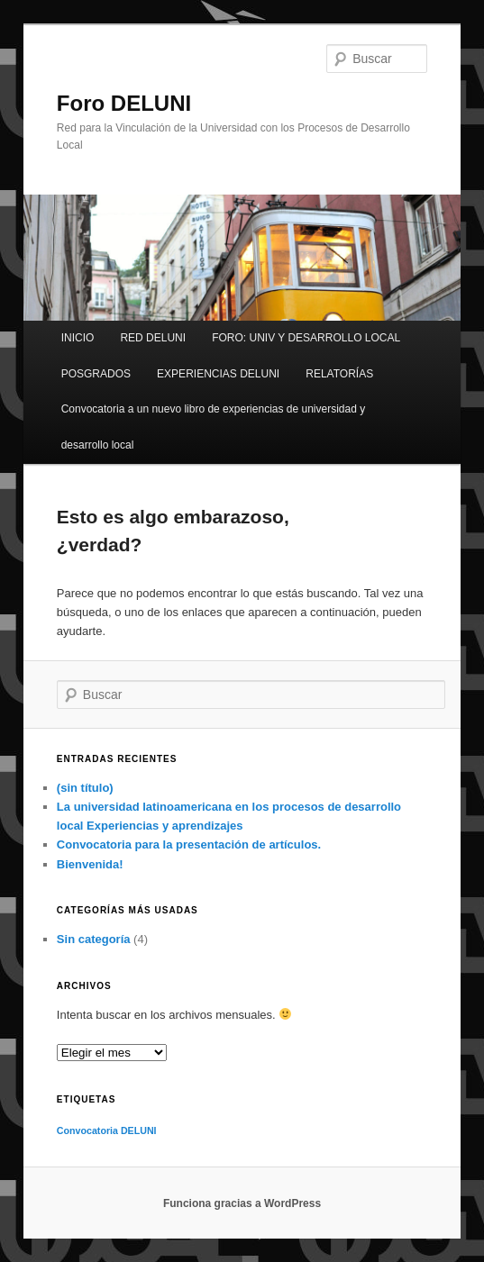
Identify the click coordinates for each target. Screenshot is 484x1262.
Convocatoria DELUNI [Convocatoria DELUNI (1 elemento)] (107, 1130)
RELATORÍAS (339, 374)
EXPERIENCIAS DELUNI (218, 374)
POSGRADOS (96, 374)
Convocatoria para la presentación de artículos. (189, 844)
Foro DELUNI (124, 103)
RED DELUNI (153, 337)
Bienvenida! (90, 864)
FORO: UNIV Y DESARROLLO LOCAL (306, 337)
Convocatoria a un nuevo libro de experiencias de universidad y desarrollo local (213, 427)
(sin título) (85, 787)
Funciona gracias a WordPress (242, 1203)
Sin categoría (94, 939)
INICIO (78, 337)
